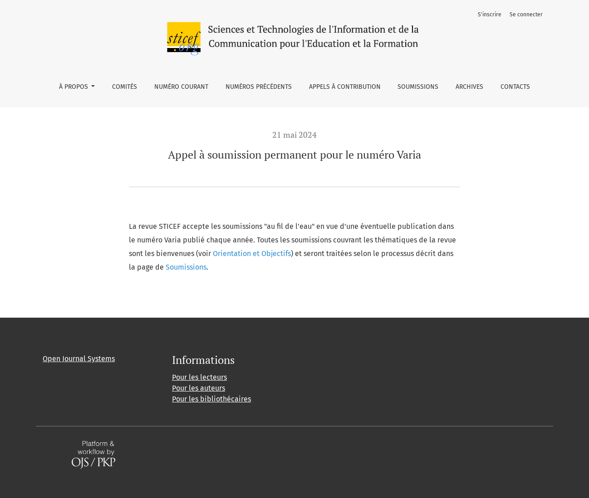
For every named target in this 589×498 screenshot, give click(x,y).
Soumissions (418, 87)
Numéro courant (181, 87)
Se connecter (526, 14)
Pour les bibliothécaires (211, 399)
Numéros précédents (259, 87)
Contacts (515, 87)
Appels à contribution (345, 87)
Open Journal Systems (79, 358)
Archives (469, 87)
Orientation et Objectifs (252, 253)
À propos (74, 87)
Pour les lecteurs (199, 377)
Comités (124, 87)
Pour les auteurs (198, 388)
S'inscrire (489, 14)
